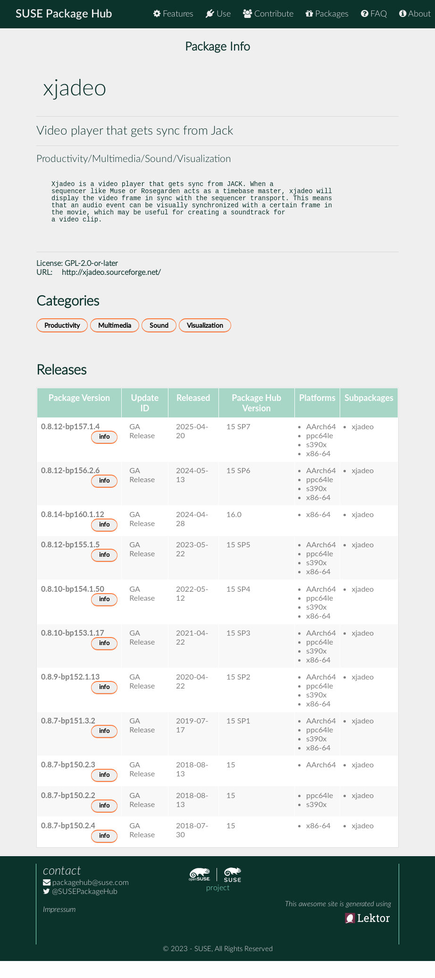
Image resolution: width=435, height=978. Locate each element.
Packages (327, 13)
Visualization (205, 342)
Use (218, 13)
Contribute (268, 13)
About (415, 13)
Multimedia (114, 342)
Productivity (62, 342)
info (104, 454)
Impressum (59, 926)
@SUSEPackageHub (80, 908)
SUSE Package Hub (64, 14)
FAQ (374, 13)
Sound (159, 342)
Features (173, 13)
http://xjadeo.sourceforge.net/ (111, 289)
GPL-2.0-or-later (91, 280)
